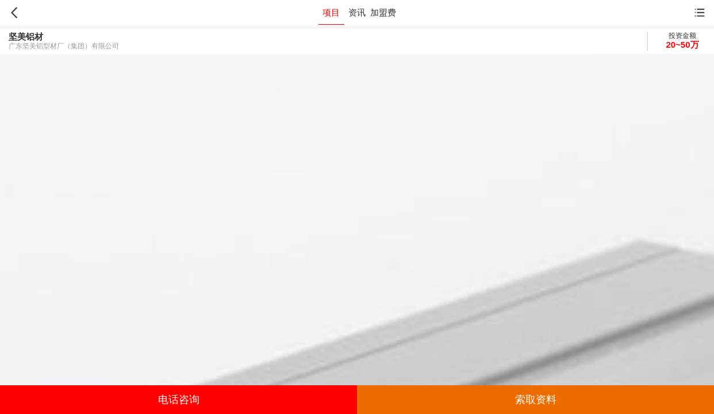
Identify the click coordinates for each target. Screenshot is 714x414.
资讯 (357, 12)
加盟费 (383, 12)
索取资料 (535, 399)
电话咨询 (178, 399)
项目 (331, 12)
